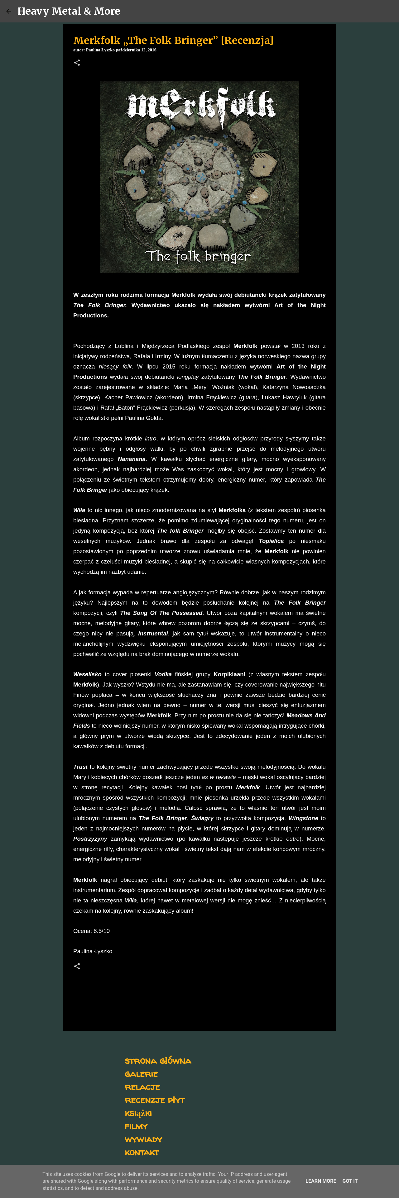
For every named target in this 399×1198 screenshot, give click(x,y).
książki (138, 1112)
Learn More (320, 1181)
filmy (136, 1125)
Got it (350, 1181)
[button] (77, 63)
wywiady (143, 1138)
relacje (142, 1086)
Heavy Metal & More (68, 11)
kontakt (142, 1151)
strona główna (158, 1060)
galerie (141, 1073)
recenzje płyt (155, 1099)
